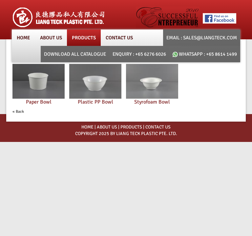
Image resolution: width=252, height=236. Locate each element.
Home (23, 38)
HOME (87, 127)
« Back (18, 111)
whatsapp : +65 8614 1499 (205, 54)
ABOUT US (107, 127)
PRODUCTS (131, 127)
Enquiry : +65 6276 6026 (139, 54)
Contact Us (119, 38)
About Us (51, 38)
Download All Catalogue (75, 54)
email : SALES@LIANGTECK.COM (201, 38)
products (84, 38)
